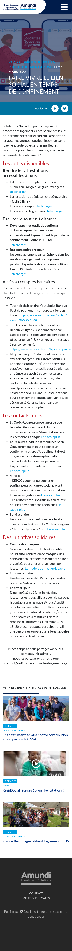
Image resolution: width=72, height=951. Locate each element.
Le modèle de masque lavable (45, 568)
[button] (64, 7)
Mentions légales (36, 898)
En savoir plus (50, 437)
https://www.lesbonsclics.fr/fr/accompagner (41, 349)
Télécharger (18, 245)
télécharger (18, 192)
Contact (36, 893)
